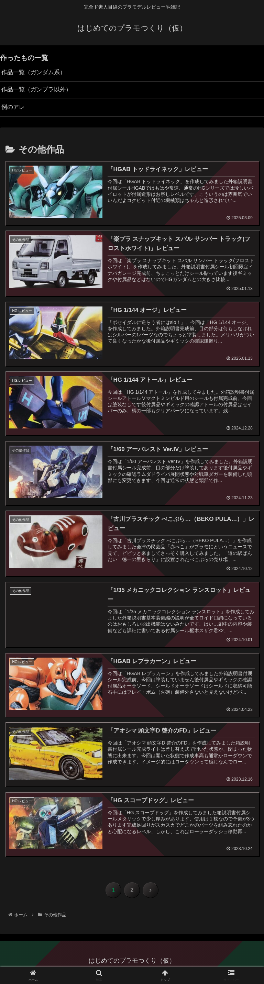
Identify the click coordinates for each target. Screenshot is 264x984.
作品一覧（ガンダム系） (35, 72)
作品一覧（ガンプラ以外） (38, 91)
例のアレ (13, 109)
